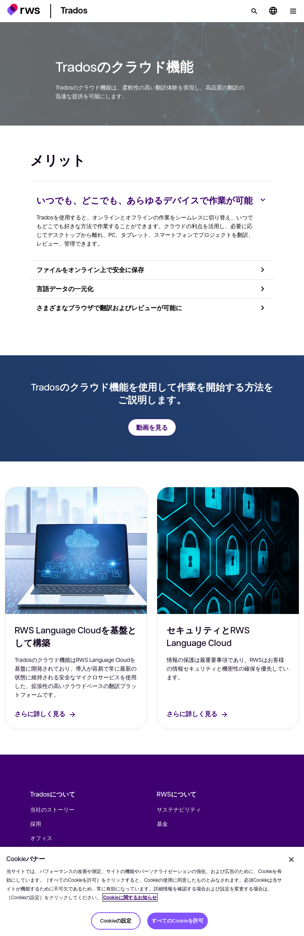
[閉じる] (291, 859)
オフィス (41, 837)
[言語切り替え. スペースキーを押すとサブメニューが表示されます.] (273, 11)
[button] (23, 10)
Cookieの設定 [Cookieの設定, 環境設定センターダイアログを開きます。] (115, 920)
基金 (162, 823)
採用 (35, 823)
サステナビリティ (179, 809)
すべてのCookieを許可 (177, 920)
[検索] (254, 11)
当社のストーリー (52, 809)
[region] (152, 891)
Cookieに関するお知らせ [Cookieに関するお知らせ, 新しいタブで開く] (130, 897)
